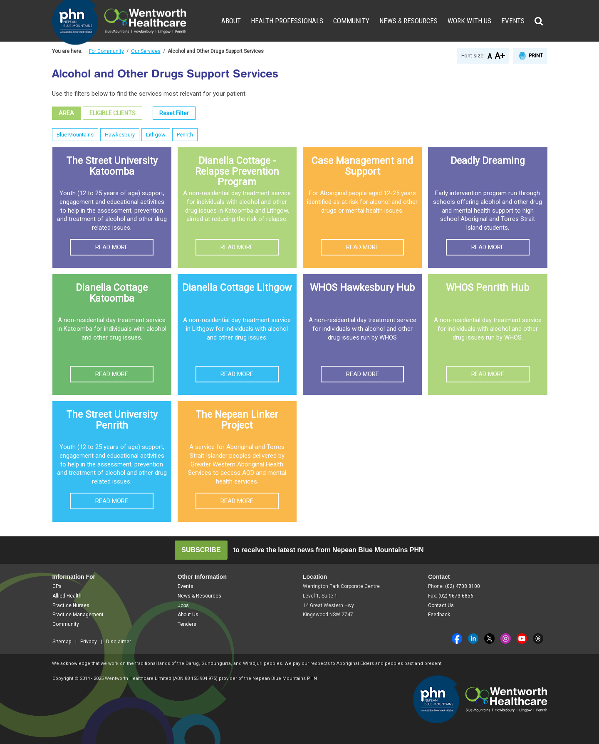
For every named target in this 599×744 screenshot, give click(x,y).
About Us (188, 615)
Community (351, 21)
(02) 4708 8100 (462, 586)
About (231, 21)
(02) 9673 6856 (455, 596)
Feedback (439, 615)
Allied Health (67, 596)
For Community (106, 51)
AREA (66, 113)
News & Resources (408, 21)
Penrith (185, 134)
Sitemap (61, 642)
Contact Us (441, 605)
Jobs (183, 605)
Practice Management (78, 615)
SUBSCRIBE (200, 549)
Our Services (146, 51)
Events (513, 21)
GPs (57, 586)
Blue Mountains (75, 134)
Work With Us (469, 21)
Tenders (187, 624)
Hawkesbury (120, 134)
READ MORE (111, 247)
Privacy (88, 642)
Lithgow (156, 134)
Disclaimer (118, 642)
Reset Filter (174, 113)
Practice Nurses (70, 605)
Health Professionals (287, 21)
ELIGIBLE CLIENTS (112, 113)
